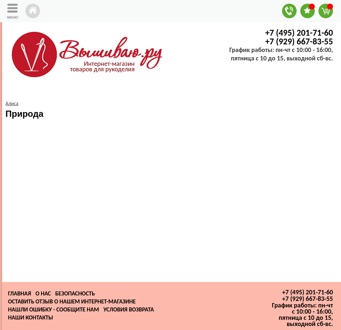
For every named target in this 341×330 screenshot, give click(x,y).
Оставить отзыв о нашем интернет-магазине (72, 301)
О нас (43, 293)
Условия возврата (128, 309)
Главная (19, 293)
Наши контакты (30, 317)
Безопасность (75, 293)
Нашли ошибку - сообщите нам (53, 309)
